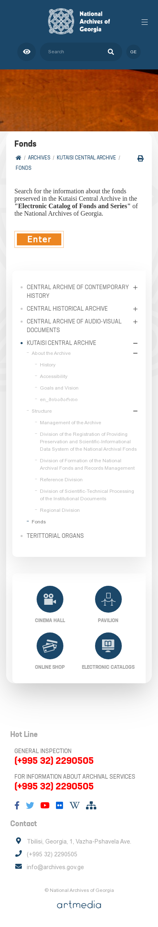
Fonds (23, 168)
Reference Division (61, 480)
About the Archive (51, 353)
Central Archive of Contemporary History (78, 291)
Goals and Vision (59, 388)
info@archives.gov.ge (55, 867)
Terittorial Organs (55, 536)
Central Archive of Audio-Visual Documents (74, 326)
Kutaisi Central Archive (86, 157)
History (48, 365)
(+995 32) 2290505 (54, 760)
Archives (39, 157)
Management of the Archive (70, 422)
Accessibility (53, 376)
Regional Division (60, 510)
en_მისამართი (59, 399)
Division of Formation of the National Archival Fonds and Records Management (87, 464)
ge (133, 52)
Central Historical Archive (67, 308)
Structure (42, 411)
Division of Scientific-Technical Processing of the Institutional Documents (87, 495)
